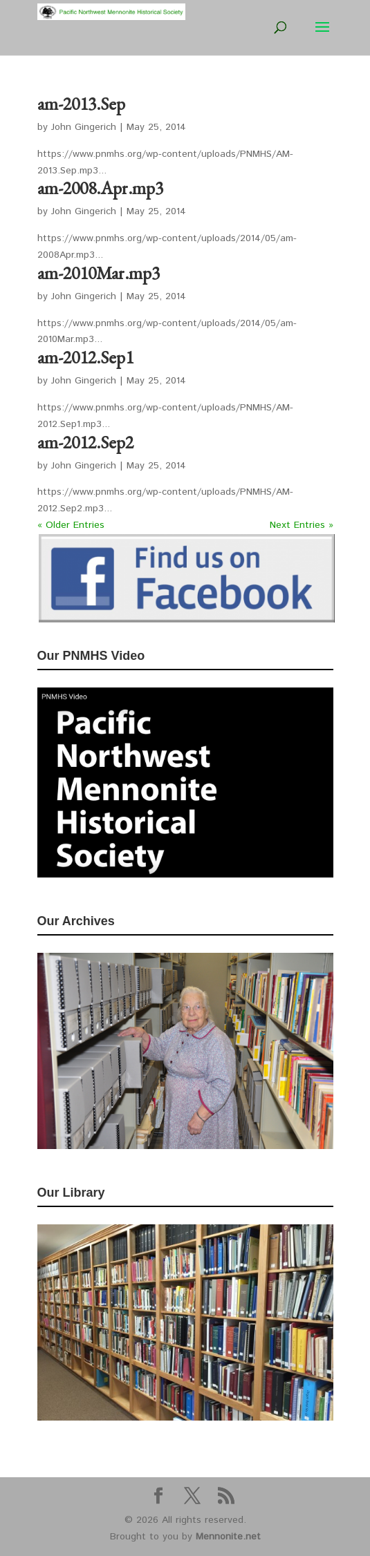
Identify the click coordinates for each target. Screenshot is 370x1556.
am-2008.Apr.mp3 (100, 188)
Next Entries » (301, 525)
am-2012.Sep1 (85, 357)
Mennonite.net (228, 1537)
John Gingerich (83, 127)
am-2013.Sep (81, 103)
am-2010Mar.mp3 (98, 273)
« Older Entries (70, 525)
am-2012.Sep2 (85, 442)
